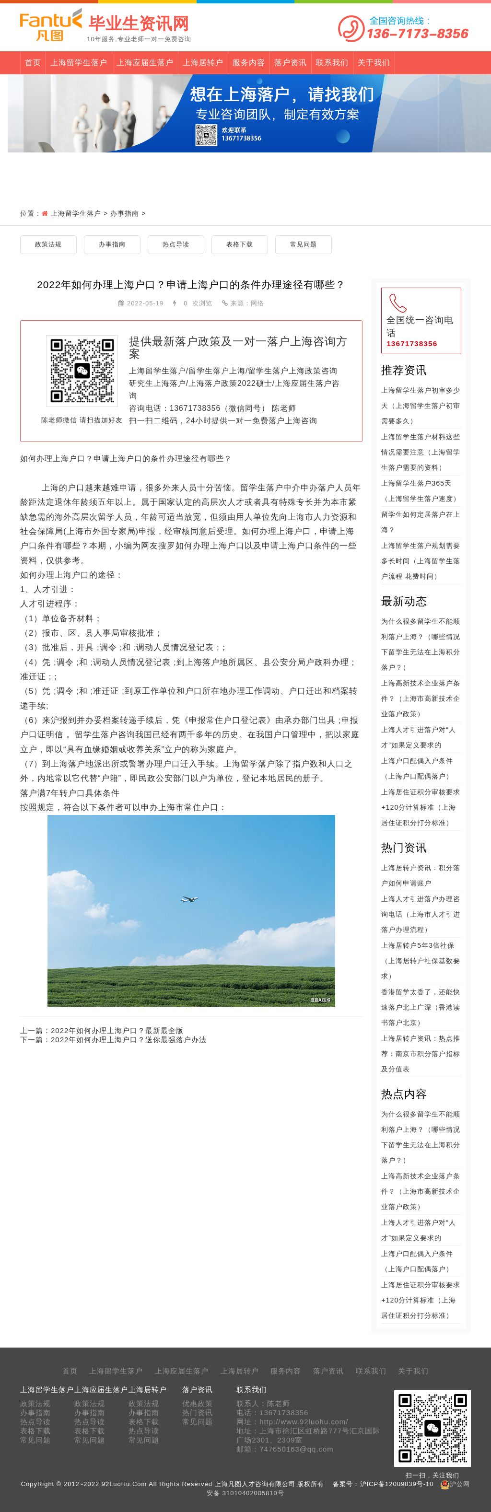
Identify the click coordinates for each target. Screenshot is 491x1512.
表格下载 (239, 244)
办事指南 (124, 213)
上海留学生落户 (78, 62)
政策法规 (48, 244)
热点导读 (176, 244)
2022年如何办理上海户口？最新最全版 (117, 1030)
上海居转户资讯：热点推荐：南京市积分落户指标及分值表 (420, 1054)
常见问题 (303, 244)
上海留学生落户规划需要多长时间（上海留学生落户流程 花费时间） (420, 561)
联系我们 (332, 62)
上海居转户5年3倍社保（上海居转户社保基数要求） (420, 961)
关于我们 (374, 62)
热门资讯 (197, 1413)
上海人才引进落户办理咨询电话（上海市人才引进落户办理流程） (420, 914)
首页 (33, 62)
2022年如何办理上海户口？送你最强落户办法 (129, 1039)
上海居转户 (203, 62)
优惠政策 (197, 1403)
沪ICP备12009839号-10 (397, 1484)
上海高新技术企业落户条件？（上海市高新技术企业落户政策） (420, 698)
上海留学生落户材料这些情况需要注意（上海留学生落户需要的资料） (420, 452)
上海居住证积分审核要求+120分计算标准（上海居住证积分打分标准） (420, 807)
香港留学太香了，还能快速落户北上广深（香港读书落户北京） (420, 1007)
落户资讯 (290, 62)
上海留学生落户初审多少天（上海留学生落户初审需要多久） (420, 405)
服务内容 (249, 62)
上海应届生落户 (145, 62)
